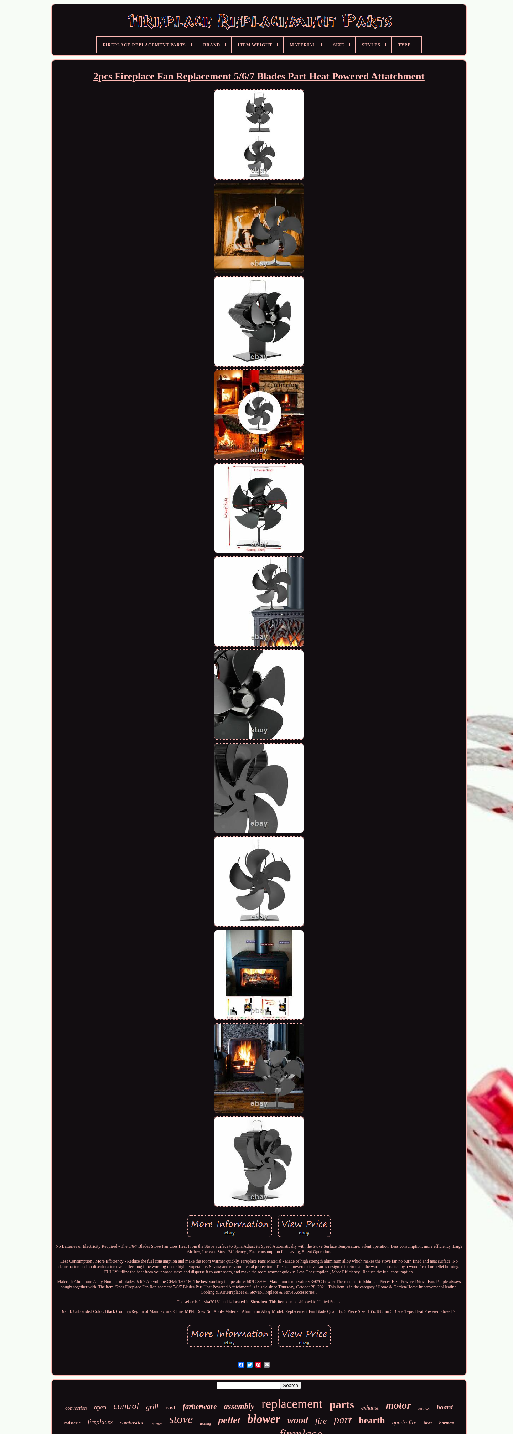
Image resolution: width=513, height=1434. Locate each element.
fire (321, 1420)
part (343, 1419)
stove (181, 1419)
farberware (200, 1406)
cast (170, 1407)
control (126, 1406)
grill (152, 1407)
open (100, 1407)
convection (76, 1408)
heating (205, 1424)
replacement (291, 1404)
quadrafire (404, 1422)
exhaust (370, 1408)
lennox (424, 1408)
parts (342, 1404)
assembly (239, 1406)
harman (446, 1422)
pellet (229, 1419)
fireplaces (100, 1421)
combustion (132, 1422)
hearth (372, 1420)
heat (428, 1422)
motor (398, 1405)
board (445, 1407)
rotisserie (72, 1422)
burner (156, 1424)
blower (263, 1419)
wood (297, 1420)
